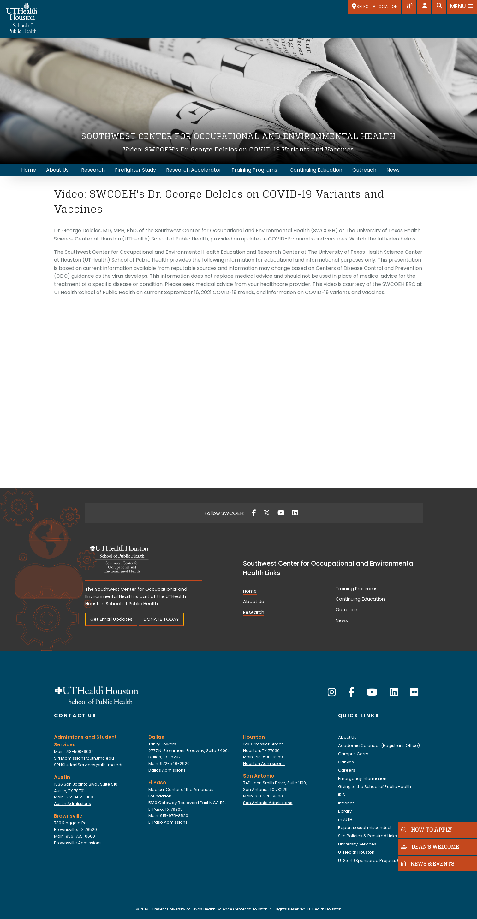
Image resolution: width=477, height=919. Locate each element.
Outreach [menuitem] (364, 170)
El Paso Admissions (168, 822)
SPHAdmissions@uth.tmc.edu (84, 758)
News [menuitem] (393, 170)
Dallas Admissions (167, 770)
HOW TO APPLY (426, 830)
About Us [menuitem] (57, 170)
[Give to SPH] (409, 7)
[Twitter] (267, 512)
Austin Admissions (72, 804)
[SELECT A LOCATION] (374, 7)
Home (250, 591)
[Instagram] (332, 692)
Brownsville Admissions (78, 843)
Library (345, 811)
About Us (253, 601)
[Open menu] (462, 7)
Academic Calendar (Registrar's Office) (379, 746)
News (342, 620)
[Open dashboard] (424, 7)
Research (253, 612)
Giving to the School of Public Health (374, 787)
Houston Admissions (264, 764)
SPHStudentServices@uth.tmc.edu (89, 765)
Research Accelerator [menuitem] (193, 170)
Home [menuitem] (28, 170)
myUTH (345, 819)
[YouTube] (281, 512)
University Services (357, 844)
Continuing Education (360, 599)
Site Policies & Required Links (367, 836)
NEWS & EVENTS (427, 864)
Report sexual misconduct (364, 828)
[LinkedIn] (295, 512)
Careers (346, 770)
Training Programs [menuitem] (254, 170)
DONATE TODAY (161, 619)
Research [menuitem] (93, 170)
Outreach (346, 610)
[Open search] (439, 7)
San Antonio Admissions (267, 803)
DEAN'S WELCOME (430, 847)
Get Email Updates (111, 619)
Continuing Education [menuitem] (316, 170)
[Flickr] (414, 692)
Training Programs (357, 588)
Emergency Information (362, 778)
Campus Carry (353, 754)
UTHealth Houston (356, 852)
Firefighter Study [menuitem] (135, 170)
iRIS (341, 795)
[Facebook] (254, 512)
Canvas (346, 762)
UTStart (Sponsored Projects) (368, 860)
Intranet (346, 803)
